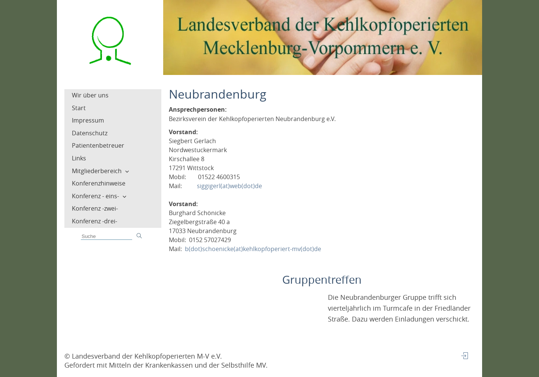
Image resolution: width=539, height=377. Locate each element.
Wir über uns (90, 95)
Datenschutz (89, 133)
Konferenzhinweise (98, 183)
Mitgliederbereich (97, 171)
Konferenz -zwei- (95, 208)
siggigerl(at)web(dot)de (229, 186)
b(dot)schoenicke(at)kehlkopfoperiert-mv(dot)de (253, 249)
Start (79, 108)
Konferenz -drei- (94, 221)
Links (79, 158)
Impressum (88, 120)
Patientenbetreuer (98, 145)
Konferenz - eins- (95, 196)
